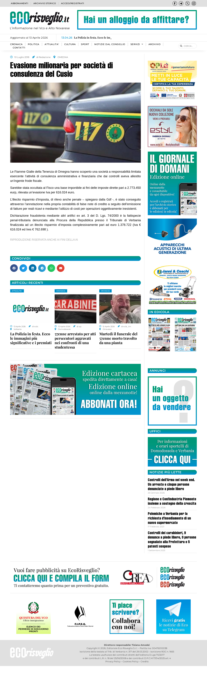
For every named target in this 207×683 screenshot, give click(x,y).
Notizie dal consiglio (109, 44)
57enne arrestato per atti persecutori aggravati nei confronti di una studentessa (75, 340)
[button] (14, 268)
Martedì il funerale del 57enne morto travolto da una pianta (118, 338)
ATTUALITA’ (52, 44)
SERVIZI (136, 44)
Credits (144, 661)
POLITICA (33, 44)
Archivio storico (44, 3)
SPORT (85, 44)
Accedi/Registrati (72, 3)
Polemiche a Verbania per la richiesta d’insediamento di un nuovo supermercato (169, 518)
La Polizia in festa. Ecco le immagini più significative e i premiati (31, 338)
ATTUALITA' (17, 291)
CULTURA (70, 44)
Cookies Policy (130, 661)
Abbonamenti (19, 3)
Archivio (154, 44)
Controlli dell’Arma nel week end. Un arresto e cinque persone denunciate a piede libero (171, 484)
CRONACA (16, 44)
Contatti (19, 47)
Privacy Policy (112, 661)
